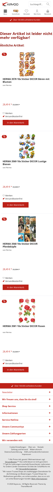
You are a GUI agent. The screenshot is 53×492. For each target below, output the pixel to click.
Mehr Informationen (39, 479)
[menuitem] (47, 12)
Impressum (26, 454)
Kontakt (41, 447)
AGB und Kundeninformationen (36, 452)
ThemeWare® (26, 486)
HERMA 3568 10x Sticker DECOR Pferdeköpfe (20, 245)
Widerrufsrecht (36, 449)
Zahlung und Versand (19, 449)
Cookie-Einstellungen (18, 447)
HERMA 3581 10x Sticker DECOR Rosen (24, 326)
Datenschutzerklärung (13, 452)
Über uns (31, 447)
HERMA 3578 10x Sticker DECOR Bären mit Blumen (26, 80)
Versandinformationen (28, 469)
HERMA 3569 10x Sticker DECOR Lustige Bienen (24, 163)
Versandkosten (11, 462)
